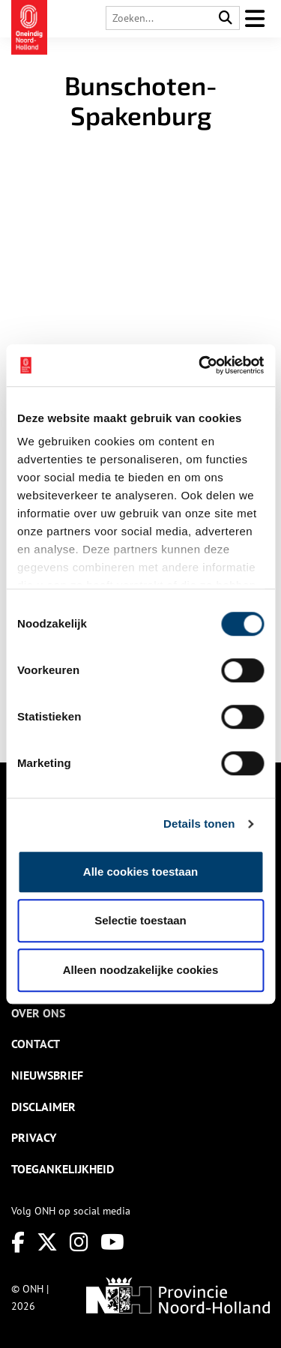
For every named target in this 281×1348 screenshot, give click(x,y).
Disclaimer (43, 1106)
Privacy (33, 1137)
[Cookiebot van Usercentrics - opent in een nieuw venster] (200, 365)
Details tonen (199, 823)
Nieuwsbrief (47, 1075)
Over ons (38, 1012)
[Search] (225, 18)
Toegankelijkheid (62, 1168)
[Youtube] (112, 1242)
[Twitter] (47, 1242)
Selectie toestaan (140, 920)
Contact (35, 1043)
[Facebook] (18, 1242)
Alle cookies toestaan (140, 871)
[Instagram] (79, 1242)
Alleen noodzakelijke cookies (141, 969)
